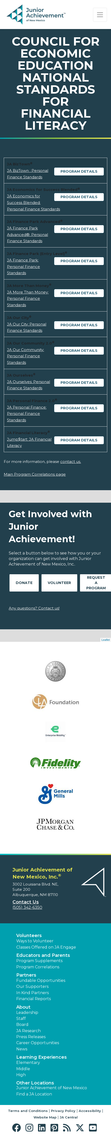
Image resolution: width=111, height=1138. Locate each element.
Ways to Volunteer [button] (35, 941)
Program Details (79, 171)
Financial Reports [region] (33, 998)
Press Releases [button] (31, 1036)
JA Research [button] (28, 1030)
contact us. (70, 461)
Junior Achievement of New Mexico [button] (51, 1087)
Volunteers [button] (29, 935)
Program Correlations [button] (37, 967)
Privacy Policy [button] (63, 1111)
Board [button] (22, 1024)
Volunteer (59, 583)
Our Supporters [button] (32, 986)
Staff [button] (21, 1018)
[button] (17, 1127)
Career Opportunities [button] (37, 1042)
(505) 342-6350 (27, 907)
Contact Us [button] (25, 902)
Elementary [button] (28, 1062)
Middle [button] (23, 1068)
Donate (24, 583)
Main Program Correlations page (35, 474)
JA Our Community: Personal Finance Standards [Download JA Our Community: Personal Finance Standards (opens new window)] (25, 356)
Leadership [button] (27, 1012)
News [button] (21, 1049)
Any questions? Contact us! (34, 608)
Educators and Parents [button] (43, 955)
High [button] (21, 1074)
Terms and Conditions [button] (28, 1111)
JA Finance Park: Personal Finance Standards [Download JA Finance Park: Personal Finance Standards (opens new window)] (23, 266)
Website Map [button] (45, 1117)
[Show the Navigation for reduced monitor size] (100, 15)
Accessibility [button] (90, 1111)
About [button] (23, 1007)
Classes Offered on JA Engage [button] (46, 947)
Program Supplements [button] (39, 960)
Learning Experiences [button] (41, 1057)
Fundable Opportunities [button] (40, 980)
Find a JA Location (34, 1094)
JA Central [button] (69, 1117)
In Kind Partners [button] (32, 992)
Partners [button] (26, 975)
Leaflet (106, 639)
